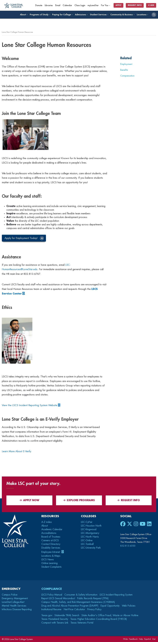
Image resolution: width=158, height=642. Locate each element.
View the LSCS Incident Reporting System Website (29, 405)
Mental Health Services (14, 606)
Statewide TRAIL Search (66, 615)
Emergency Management (15, 598)
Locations (142, 15)
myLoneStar (93, 5)
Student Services (99, 15)
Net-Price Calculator (74, 609)
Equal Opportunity (110, 606)
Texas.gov (46, 615)
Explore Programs (79, 500)
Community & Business (122, 15)
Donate (38, 5)
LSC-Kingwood (88, 529)
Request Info (135, 5)
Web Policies (128, 606)
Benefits (124, 70)
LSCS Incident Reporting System (116, 595)
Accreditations (48, 533)
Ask (151, 5)
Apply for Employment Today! (21, 238)
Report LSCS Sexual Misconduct (58, 598)
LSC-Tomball (87, 544)
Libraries (49, 5)
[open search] (154, 14)
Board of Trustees (50, 537)
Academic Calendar (51, 529)
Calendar (67, 5)
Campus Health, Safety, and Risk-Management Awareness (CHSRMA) (78, 602)
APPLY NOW (29, 500)
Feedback (133, 639)
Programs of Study (40, 15)
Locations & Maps (50, 556)
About (24, 15)
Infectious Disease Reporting (17, 609)
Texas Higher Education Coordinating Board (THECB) (98, 619)
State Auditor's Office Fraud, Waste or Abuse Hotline (110, 615)
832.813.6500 (127, 546)
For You (106, 5)
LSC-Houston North (91, 526)
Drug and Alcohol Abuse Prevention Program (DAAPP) (69, 606)
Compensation (127, 75)
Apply (118, 5)
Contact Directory (50, 544)
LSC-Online (87, 540)
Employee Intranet (51, 552)
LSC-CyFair (86, 522)
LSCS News (47, 559)
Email (57, 5)
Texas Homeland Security (54, 619)
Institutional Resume (51, 609)
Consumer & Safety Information (80, 595)
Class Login (79, 5)
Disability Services (50, 548)
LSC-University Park (91, 548)
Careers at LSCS (50, 540)
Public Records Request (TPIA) (93, 598)
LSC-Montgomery (90, 533)
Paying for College (62, 15)
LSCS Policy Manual (51, 595)
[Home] (13, 6)
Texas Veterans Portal (82, 623)
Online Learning (49, 563)
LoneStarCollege (13, 602)
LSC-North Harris (90, 537)
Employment (126, 64)
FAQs (125, 639)
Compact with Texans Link (54, 623)
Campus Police (9, 595)
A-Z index (46, 522)
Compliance (51, 588)
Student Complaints (51, 567)
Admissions (81, 15)
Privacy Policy (94, 609)
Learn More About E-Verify (16, 451)
